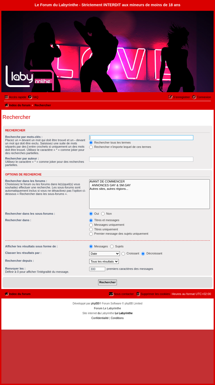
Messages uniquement (106, 224)
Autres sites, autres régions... (149, 189)
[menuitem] (33, 97)
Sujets (117, 246)
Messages (98, 246)
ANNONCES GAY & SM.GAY (149, 185)
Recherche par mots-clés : (24, 136)
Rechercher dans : (18, 220)
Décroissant (151, 253)
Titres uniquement (103, 229)
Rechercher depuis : (19, 260)
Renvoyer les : (15, 268)
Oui (94, 213)
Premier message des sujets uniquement (118, 233)
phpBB (95, 303)
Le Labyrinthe (124, 313)
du (99, 313)
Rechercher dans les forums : (26, 180)
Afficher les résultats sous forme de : (31, 246)
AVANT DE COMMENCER (149, 181)
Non (106, 213)
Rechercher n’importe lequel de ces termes (120, 146)
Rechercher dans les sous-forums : (30, 213)
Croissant (130, 253)
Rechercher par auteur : (22, 158)
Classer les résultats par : (23, 252)
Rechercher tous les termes (110, 142)
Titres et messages (104, 220)
